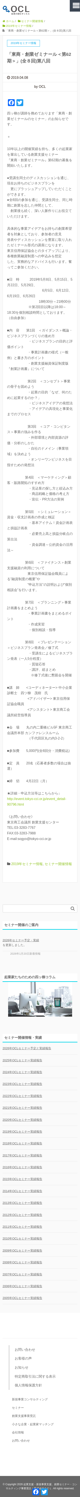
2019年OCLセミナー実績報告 (22, 1131)
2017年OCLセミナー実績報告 (22, 1155)
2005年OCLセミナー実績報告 (22, 1298)
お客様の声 (23, 1358)
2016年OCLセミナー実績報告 (22, 1167)
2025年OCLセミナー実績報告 (22, 1060)
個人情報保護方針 (28, 1385)
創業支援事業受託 (24, 1416)
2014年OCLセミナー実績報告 (22, 1191)
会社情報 (18, 1432)
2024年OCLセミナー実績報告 (22, 1072)
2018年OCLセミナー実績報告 (22, 1143)
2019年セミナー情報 (27, 864)
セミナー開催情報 (58, 864)
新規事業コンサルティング (30, 1399)
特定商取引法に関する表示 (35, 1376)
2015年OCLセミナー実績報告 (22, 1179)
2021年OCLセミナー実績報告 (22, 1107)
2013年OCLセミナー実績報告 (22, 1203)
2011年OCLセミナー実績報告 (22, 1226)
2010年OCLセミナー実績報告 (22, 1238)
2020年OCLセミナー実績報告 (22, 1119)
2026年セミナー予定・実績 (21, 940)
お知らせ (21, 1367)
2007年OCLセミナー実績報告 (22, 1274)
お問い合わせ (25, 1349)
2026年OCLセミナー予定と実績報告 (27, 1048)
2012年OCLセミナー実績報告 (22, 1215)
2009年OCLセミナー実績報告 (22, 1250)
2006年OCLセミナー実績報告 (22, 1286)
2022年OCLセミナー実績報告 (22, 1096)
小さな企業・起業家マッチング (33, 1424)
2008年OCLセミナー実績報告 (22, 1262)
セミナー (18, 1407)
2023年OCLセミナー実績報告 (22, 1084)
